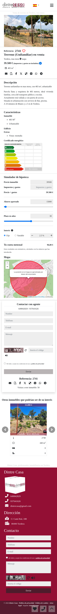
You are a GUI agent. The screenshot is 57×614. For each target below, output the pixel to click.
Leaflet (30, 297)
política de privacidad (37, 363)
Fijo (8, 235)
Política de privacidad (26, 603)
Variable (20, 235)
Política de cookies (42, 603)
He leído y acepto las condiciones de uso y (25, 363)
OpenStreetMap (40, 297)
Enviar (28, 371)
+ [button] (7, 263)
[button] (5, 429)
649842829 (23, 309)
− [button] (7, 267)
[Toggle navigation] (52, 5)
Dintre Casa (13, 603)
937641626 (34, 309)
